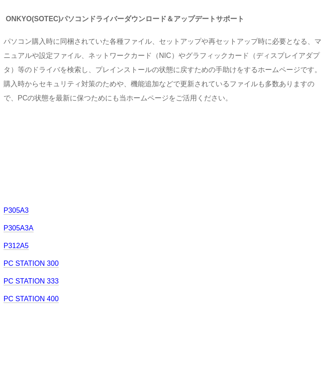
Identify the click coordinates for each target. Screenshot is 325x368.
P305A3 (16, 210)
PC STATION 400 (31, 299)
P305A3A (19, 228)
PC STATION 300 (31, 263)
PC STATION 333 (31, 281)
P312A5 (16, 245)
